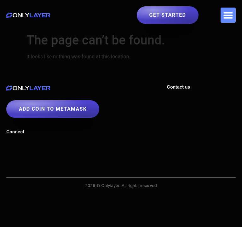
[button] (228, 15)
